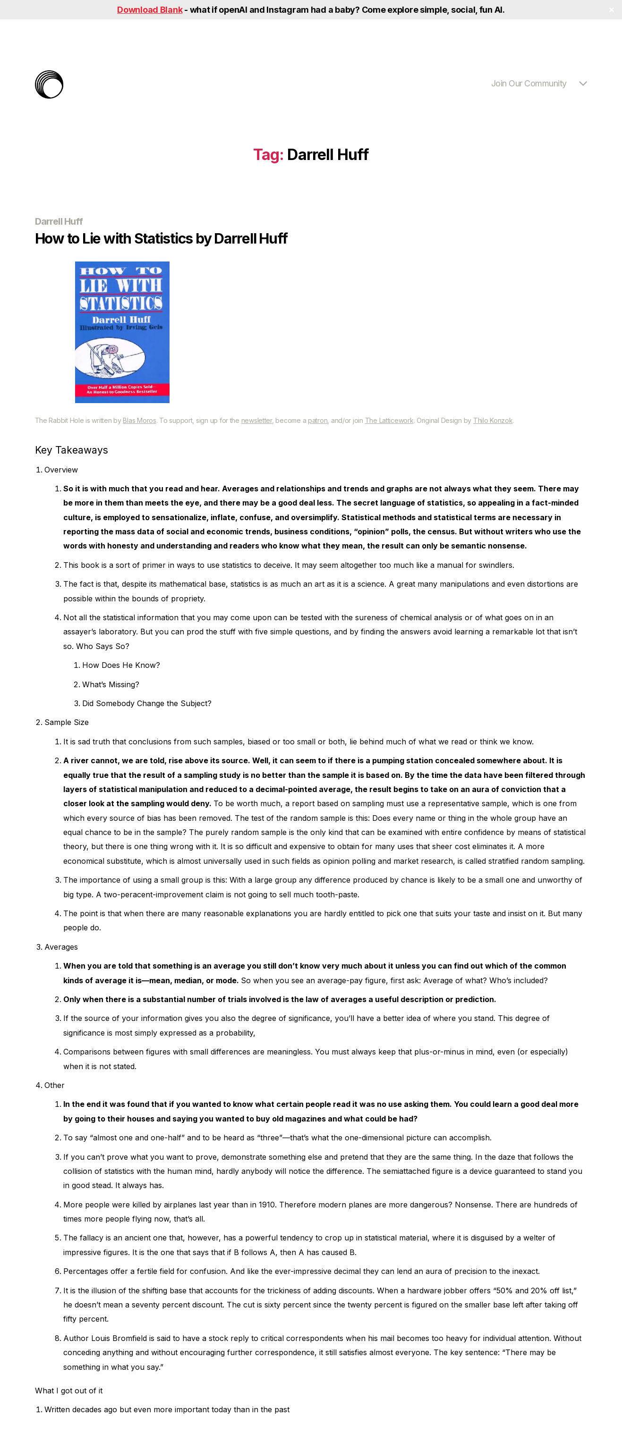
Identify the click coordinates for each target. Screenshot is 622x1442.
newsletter (256, 420)
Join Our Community (529, 83)
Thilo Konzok (493, 420)
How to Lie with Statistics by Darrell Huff (161, 238)
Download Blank (149, 10)
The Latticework (389, 420)
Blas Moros (139, 420)
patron (317, 420)
